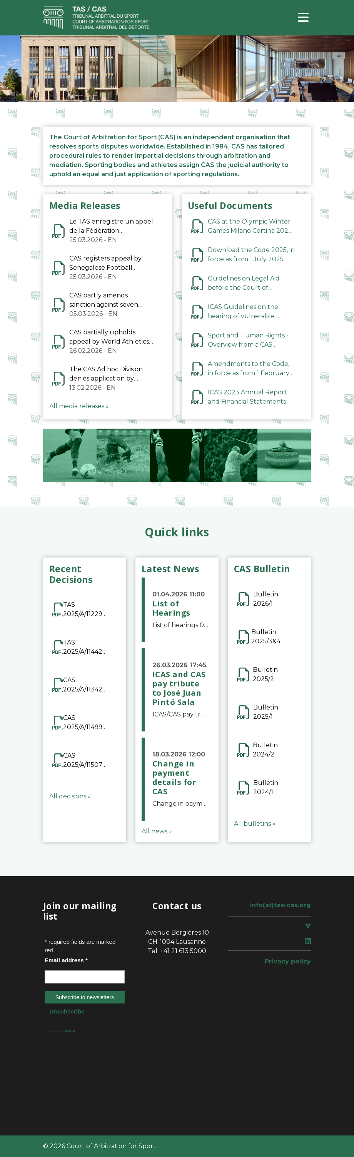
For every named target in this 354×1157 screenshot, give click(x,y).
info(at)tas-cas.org (280, 905)
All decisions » (70, 796)
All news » (157, 831)
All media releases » (79, 406)
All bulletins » (255, 823)
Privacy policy (288, 961)
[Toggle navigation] (303, 18)
